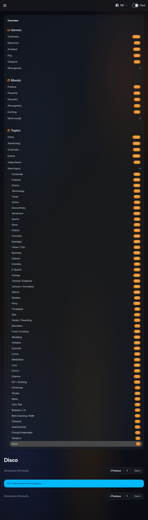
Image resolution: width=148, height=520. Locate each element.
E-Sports (76, 269)
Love (76, 365)
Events (74, 156)
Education (76, 326)
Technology (76, 191)
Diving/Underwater (76, 432)
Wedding (76, 337)
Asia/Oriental (76, 427)
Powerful (74, 93)
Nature (76, 292)
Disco (76, 444)
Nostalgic (76, 241)
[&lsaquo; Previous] (115, 470)
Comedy (76, 264)
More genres (14, 68)
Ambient (74, 49)
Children (76, 343)
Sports (76, 219)
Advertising (74, 143)
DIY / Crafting (76, 382)
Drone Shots (76, 208)
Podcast (76, 179)
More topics (14, 168)
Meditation (76, 359)
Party (76, 303)
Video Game (74, 162)
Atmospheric (74, 106)
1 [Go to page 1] (126, 470)
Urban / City (76, 247)
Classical (74, 62)
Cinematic (74, 36)
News (76, 399)
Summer (76, 348)
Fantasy (76, 275)
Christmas (76, 387)
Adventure (76, 213)
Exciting (74, 112)
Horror (76, 371)
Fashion (76, 258)
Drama (76, 185)
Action (76, 202)
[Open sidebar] (4, 5)
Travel (76, 196)
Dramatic (74, 99)
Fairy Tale (76, 404)
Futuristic (76, 236)
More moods (14, 118)
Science (76, 376)
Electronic (74, 43)
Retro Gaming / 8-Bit (76, 415)
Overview (13, 20)
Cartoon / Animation (76, 286)
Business (76, 252)
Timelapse (76, 309)
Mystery (76, 298)
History (76, 230)
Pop (74, 55)
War (76, 314)
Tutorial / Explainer (76, 281)
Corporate (76, 174)
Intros (74, 137)
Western (76, 438)
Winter (76, 393)
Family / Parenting (76, 320)
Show (76, 224)
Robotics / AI (76, 410)
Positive (74, 87)
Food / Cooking (76, 331)
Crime (76, 354)
